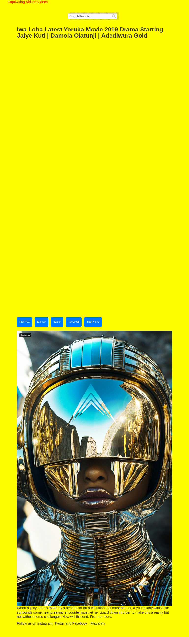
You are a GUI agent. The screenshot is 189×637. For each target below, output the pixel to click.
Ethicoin (41, 321)
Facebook (73, 321)
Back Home (93, 321)
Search (57, 321)
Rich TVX (24, 321)
